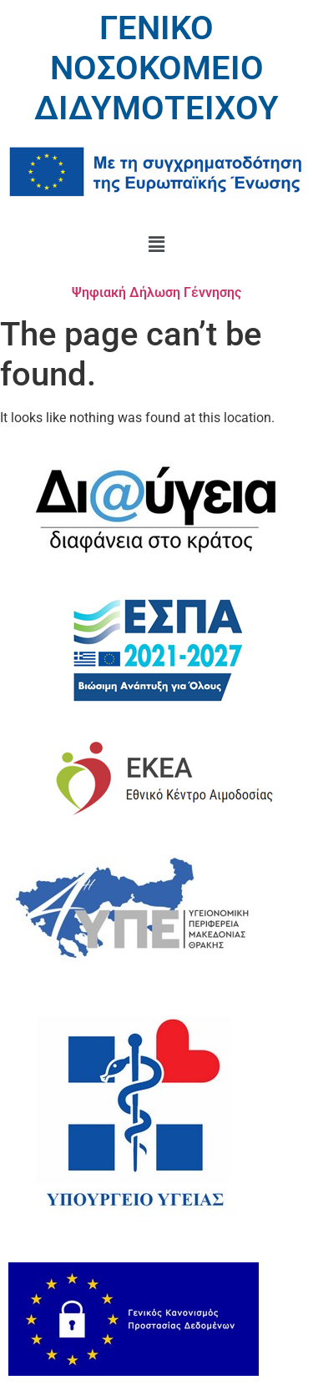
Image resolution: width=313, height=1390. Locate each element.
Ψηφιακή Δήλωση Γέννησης (156, 292)
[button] (156, 244)
